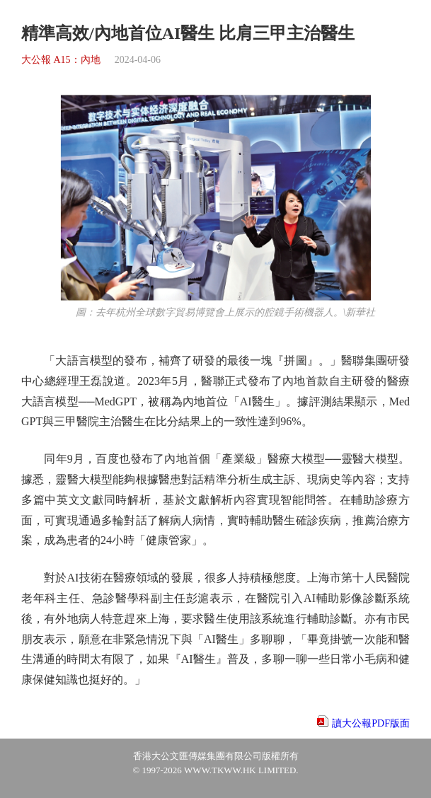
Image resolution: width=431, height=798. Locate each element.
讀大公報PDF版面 (371, 723)
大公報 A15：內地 (60, 59)
